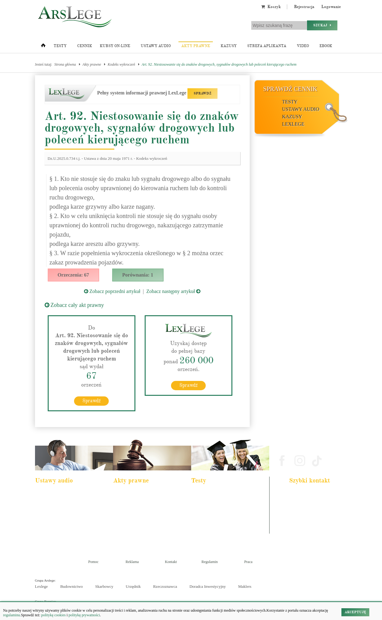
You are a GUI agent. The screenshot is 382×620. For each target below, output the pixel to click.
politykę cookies (53, 615)
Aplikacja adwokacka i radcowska (219, 493)
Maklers (245, 586)
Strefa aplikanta (266, 46)
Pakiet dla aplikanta (53, 493)
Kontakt (171, 561)
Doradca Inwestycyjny (207, 586)
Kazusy (229, 46)
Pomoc (93, 561)
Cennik (84, 46)
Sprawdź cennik (290, 88)
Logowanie (331, 6)
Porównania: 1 (137, 274)
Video (303, 46)
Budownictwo (71, 586)
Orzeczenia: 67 (73, 274)
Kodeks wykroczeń (121, 64)
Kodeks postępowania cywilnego (62, 518)
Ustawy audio (156, 46)
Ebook (325, 46)
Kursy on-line (115, 46)
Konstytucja (126, 535)
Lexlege (41, 586)
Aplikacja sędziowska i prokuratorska (221, 518)
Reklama (132, 561)
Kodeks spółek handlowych (137, 518)
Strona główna (65, 64)
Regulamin (209, 561)
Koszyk (271, 6)
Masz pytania (301, 530)
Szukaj (322, 25)
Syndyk (201, 527)
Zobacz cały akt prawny (74, 305)
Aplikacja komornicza (211, 502)
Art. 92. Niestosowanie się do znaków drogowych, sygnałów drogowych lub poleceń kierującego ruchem (219, 64)
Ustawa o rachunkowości (57, 527)
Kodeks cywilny (51, 510)
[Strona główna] (43, 46)
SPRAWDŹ (202, 93)
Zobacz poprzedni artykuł (112, 291)
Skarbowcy (104, 586)
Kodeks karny (127, 493)
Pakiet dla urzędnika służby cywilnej (65, 502)
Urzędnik (133, 586)
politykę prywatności (84, 615)
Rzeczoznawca (165, 586)
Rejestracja (304, 6)
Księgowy (203, 535)
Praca (248, 561)
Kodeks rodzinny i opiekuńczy (139, 510)
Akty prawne (195, 46)
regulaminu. (12, 615)
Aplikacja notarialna (210, 510)
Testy (60, 46)
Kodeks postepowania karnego (60, 535)
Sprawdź (91, 400)
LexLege (293, 124)
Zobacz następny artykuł (173, 291)
